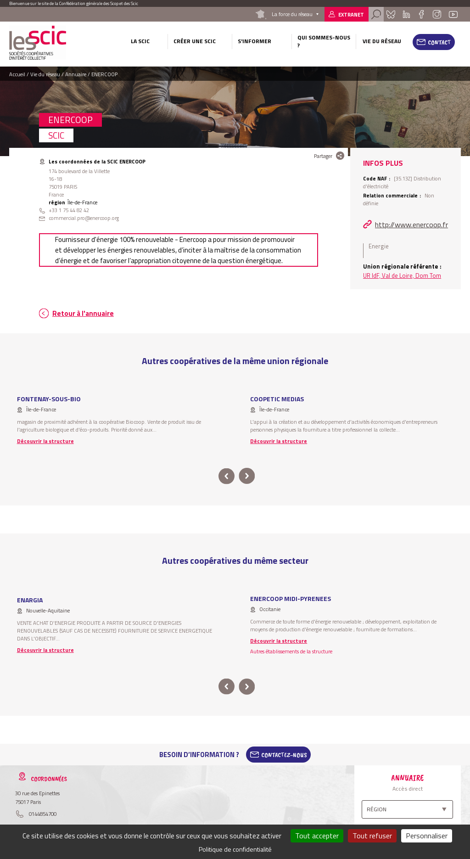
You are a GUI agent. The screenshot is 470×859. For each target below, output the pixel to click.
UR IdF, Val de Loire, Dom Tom (402, 275)
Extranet (351, 14)
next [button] (246, 476)
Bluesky (391, 14)
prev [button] (226, 476)
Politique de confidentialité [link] (235, 849)
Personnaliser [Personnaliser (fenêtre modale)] (427, 835)
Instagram (437, 14)
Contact (439, 42)
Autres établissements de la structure (291, 651)
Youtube (453, 14)
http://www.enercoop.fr (411, 224)
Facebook (421, 14)
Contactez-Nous (284, 755)
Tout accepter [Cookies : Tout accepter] (317, 835)
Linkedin (406, 14)
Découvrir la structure (45, 441)
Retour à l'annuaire (83, 313)
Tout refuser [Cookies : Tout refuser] (372, 835)
